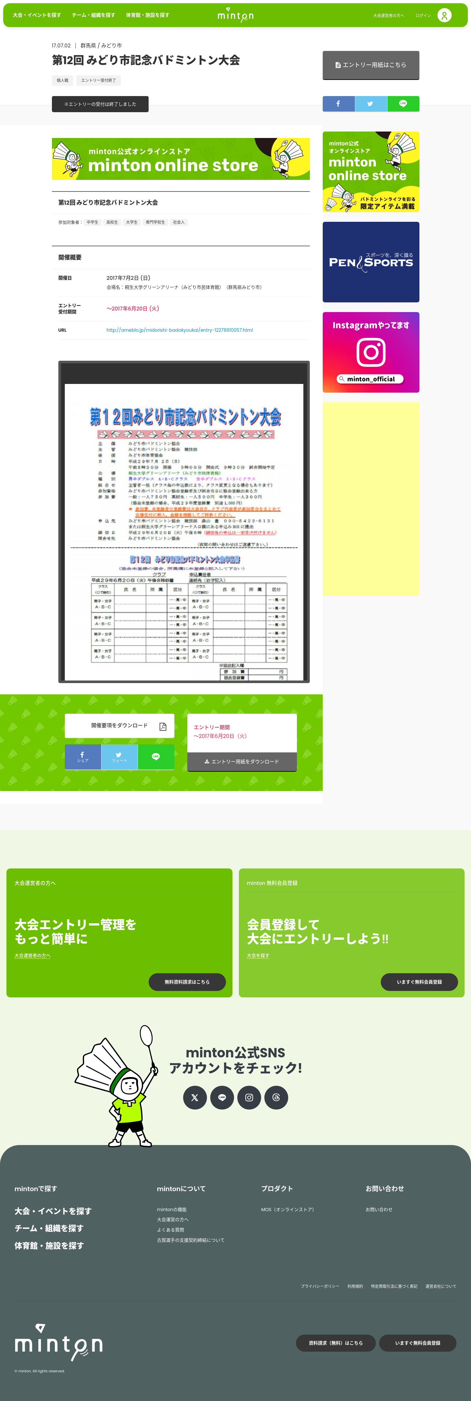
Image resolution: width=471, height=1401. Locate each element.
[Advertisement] (371, 499)
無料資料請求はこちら (187, 982)
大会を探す (258, 955)
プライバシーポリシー (320, 1286)
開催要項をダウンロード (119, 725)
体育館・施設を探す (49, 1245)
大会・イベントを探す (53, 1211)
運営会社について (441, 1286)
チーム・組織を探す (49, 1228)
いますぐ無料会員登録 (419, 982)
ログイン (423, 16)
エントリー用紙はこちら (371, 65)
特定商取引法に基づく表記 (394, 1286)
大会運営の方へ (173, 1219)
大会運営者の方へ (388, 16)
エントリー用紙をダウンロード (242, 761)
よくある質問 (170, 1230)
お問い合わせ (379, 1209)
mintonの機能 (172, 1209)
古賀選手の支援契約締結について (191, 1240)
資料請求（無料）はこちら (336, 1343)
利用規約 (355, 1286)
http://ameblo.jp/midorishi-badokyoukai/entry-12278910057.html (180, 330)
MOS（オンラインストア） (288, 1209)
